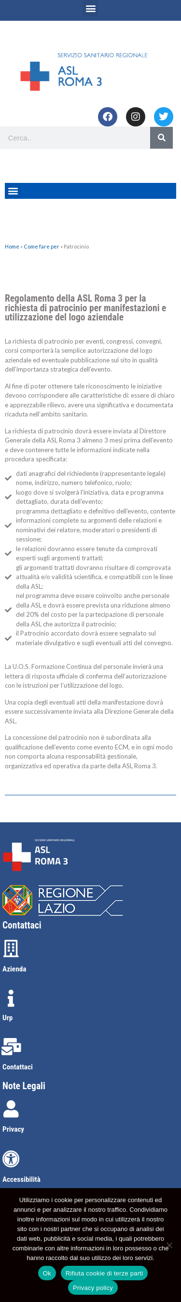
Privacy (13, 1129)
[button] (90, 8)
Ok (47, 1273)
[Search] (161, 138)
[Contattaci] (11, 1046)
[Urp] (11, 998)
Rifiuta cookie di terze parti (104, 1273)
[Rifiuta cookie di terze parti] (169, 1245)
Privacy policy (93, 1287)
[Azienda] (11, 948)
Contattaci (17, 1067)
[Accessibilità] (11, 1159)
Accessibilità (21, 1179)
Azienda (14, 969)
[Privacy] (11, 1109)
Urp (7, 1017)
